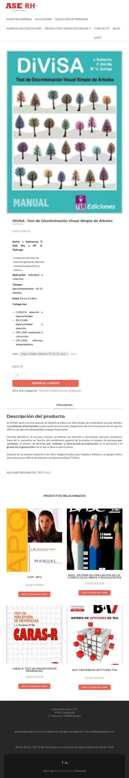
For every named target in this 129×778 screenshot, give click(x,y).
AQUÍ (47, 472)
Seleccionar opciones (34, 594)
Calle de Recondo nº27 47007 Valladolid (64, 710)
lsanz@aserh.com (53, 731)
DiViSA (15, 354)
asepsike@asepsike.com (28, 731)
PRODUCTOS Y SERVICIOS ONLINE (66, 28)
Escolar (63, 390)
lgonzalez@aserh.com (76, 731)
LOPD (97, 37)
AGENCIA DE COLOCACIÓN (24, 28)
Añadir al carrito (45, 383)
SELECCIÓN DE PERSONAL (71, 19)
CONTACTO (102, 28)
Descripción (64, 405)
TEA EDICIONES (48, 390)
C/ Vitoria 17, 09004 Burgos (64, 715)
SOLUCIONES (43, 19)
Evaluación (75, 390)
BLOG (116, 28)
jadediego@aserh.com (102, 731)
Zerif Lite (48, 770)
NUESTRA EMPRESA (19, 19)
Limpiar (74, 354)
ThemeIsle (80, 770)
